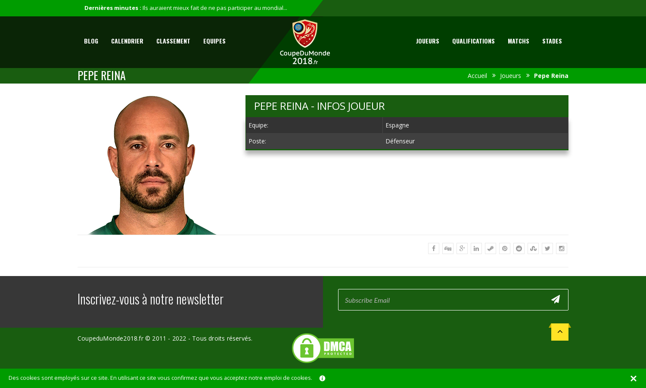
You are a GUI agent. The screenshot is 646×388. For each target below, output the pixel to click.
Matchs (518, 40)
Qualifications (473, 40)
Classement (173, 40)
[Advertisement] (406, 221)
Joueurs (427, 40)
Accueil (477, 75)
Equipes (214, 40)
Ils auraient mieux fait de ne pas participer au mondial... (215, 8)
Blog (91, 40)
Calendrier (127, 40)
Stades (552, 40)
